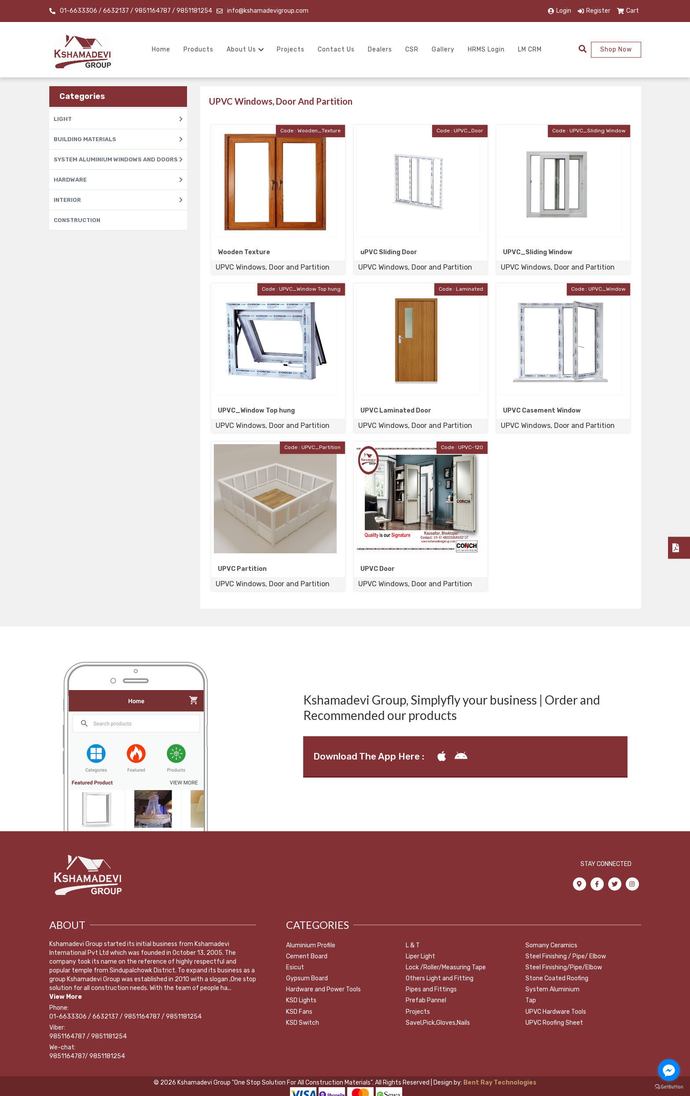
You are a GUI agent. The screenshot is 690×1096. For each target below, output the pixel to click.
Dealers (380, 49)
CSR (411, 49)
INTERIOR (118, 200)
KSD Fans (299, 1012)
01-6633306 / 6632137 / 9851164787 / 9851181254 (136, 11)
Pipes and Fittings (431, 989)
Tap (530, 1000)
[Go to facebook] (669, 1070)
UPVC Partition (242, 569)
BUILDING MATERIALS (118, 139)
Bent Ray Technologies (499, 1082)
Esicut (295, 967)
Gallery (443, 49)
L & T (413, 945)
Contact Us (336, 49)
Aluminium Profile (310, 945)
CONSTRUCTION (77, 220)
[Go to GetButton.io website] (669, 1087)
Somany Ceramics (551, 945)
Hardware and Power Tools (323, 989)
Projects (291, 49)
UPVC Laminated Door (395, 410)
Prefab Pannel (426, 1000)
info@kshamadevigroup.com (267, 11)
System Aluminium (552, 989)
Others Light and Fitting (439, 978)
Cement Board (306, 956)
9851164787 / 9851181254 (88, 1036)
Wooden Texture (244, 252)
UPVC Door (377, 569)
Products (198, 49)
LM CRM (530, 49)
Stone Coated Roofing (556, 978)
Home (161, 49)
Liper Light (420, 956)
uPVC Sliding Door (388, 252)
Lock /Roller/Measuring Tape (446, 967)
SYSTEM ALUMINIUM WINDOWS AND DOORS (118, 159)
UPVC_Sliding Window (538, 252)
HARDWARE (118, 179)
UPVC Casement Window (542, 410)
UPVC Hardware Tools (555, 1012)
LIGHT (118, 119)
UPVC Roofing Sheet (554, 1023)
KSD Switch (302, 1023)
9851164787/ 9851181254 (87, 1056)
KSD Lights (301, 1000)
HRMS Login (486, 49)
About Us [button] (245, 49)
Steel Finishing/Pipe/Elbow (563, 967)
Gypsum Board (307, 978)
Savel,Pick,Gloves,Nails (438, 1023)
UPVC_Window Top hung (256, 410)
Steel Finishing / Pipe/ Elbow (565, 956)
